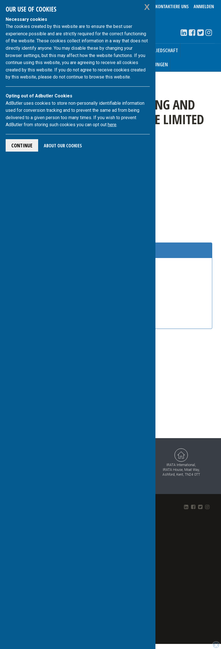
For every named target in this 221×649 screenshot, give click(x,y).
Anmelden (204, 6)
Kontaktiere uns (172, 6)
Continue (21, 145)
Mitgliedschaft (160, 50)
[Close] (216, 645)
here (112, 124)
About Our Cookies (63, 146)
